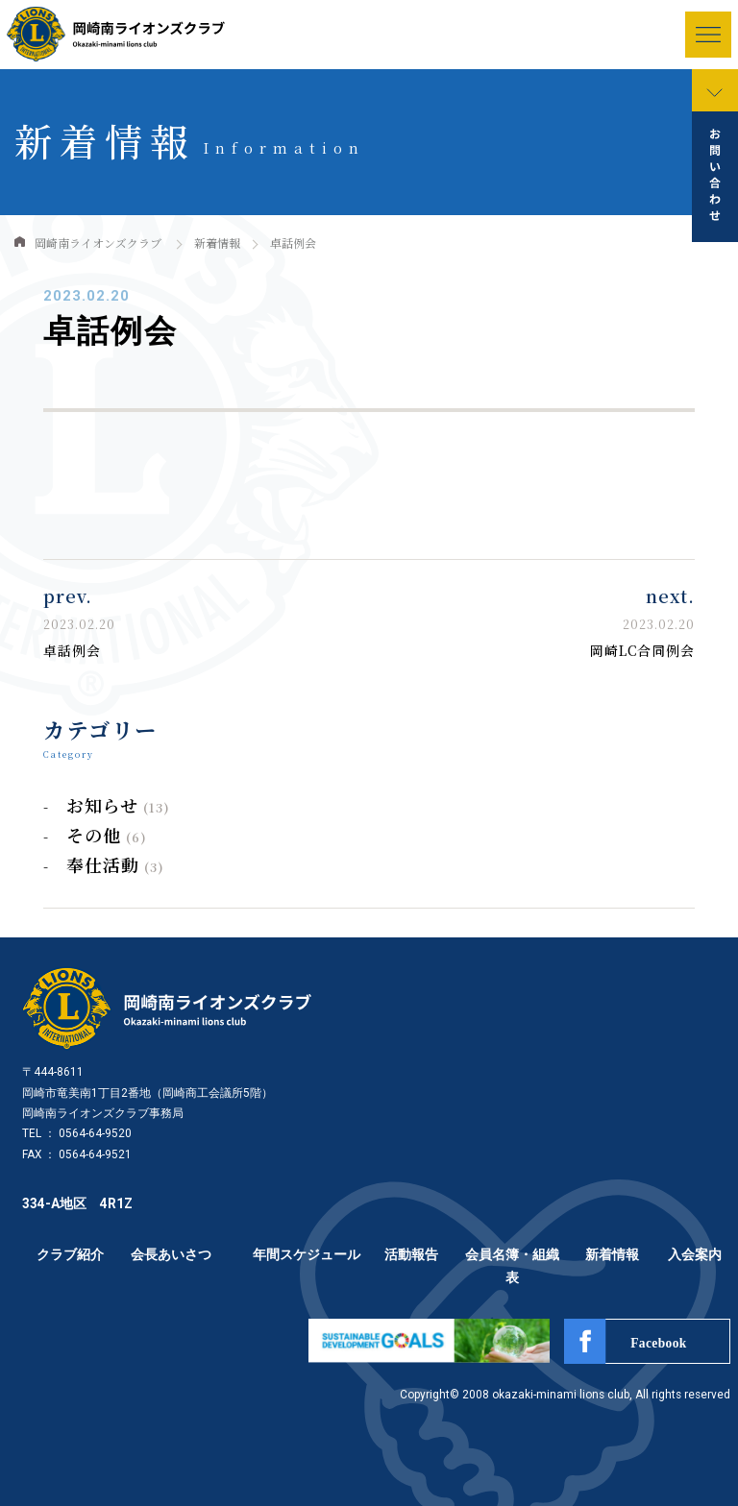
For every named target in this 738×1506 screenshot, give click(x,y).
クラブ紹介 (70, 1254)
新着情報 (217, 242)
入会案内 (695, 1254)
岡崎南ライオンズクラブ (98, 242)
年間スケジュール (306, 1254)
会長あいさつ (171, 1254)
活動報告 (411, 1254)
